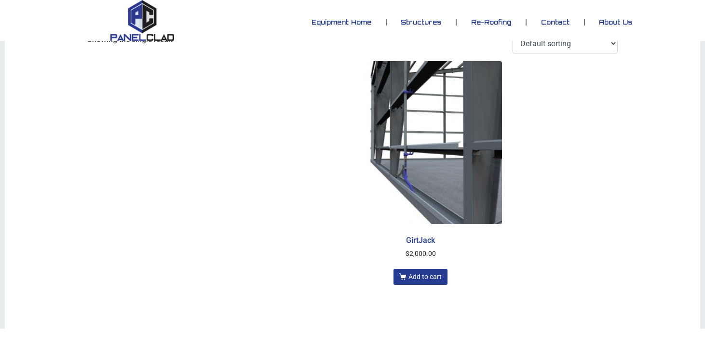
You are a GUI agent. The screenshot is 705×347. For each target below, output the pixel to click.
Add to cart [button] (425, 276)
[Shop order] (565, 43)
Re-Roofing (491, 22)
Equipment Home (341, 22)
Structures (421, 22)
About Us (615, 22)
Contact (555, 22)
